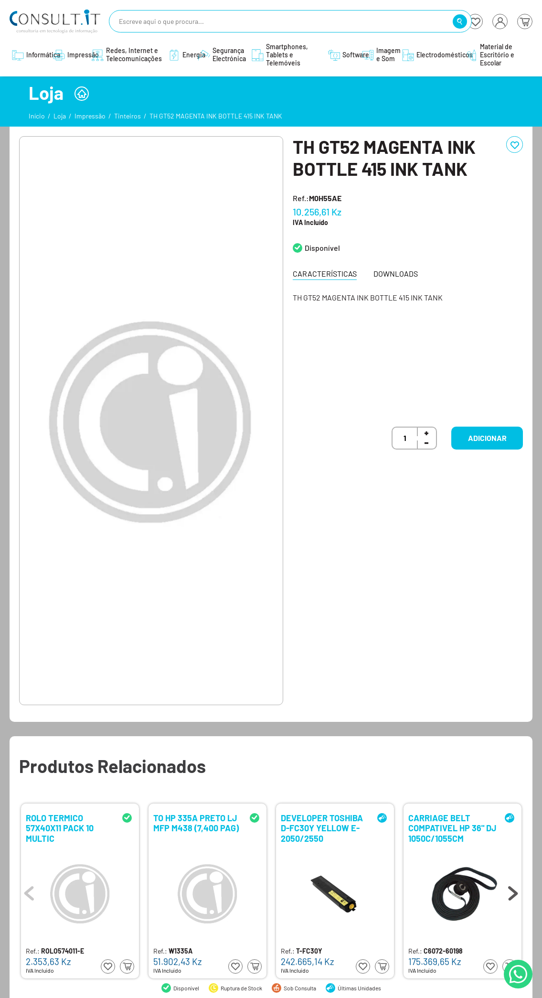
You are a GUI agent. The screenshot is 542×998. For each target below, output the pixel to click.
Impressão (90, 116)
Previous (29, 891)
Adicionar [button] (487, 437)
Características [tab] (325, 273)
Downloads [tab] (395, 273)
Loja (59, 116)
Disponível (322, 247)
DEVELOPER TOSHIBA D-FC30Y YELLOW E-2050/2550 (322, 827)
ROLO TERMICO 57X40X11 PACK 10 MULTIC (60, 827)
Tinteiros (127, 116)
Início (37, 116)
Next (513, 891)
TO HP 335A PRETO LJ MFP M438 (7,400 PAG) (196, 823)
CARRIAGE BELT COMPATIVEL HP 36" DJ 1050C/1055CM (452, 827)
